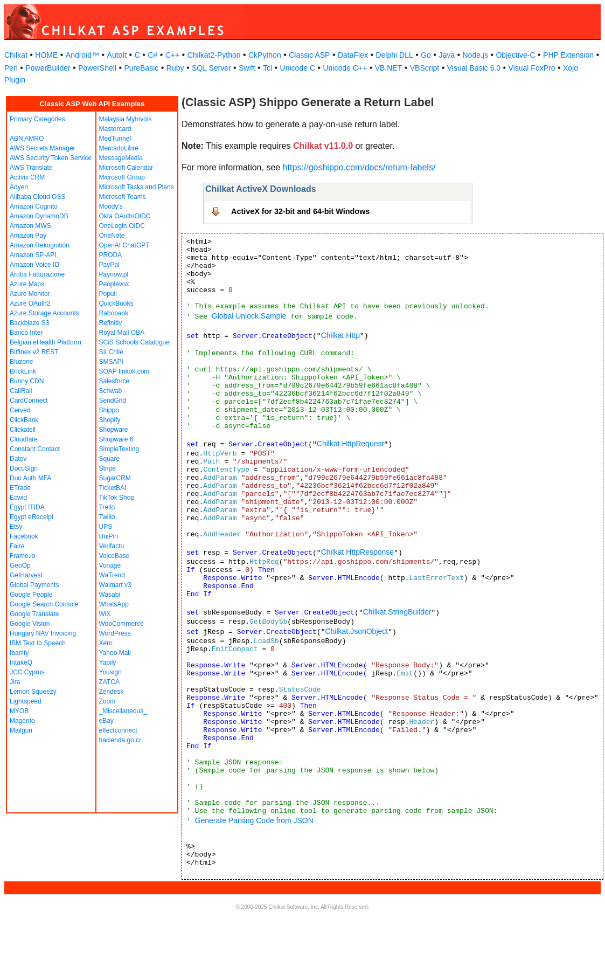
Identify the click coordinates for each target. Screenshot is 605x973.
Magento (22, 720)
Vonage (110, 565)
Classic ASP (309, 55)
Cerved (20, 410)
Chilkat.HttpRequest (350, 443)
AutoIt (117, 55)
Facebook (24, 536)
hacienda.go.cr (120, 740)
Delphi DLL (394, 55)
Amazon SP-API (33, 255)
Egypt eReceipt (31, 517)
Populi (108, 294)
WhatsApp (114, 604)
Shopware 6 (116, 439)
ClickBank (24, 420)
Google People (31, 594)
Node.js (475, 55)
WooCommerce (121, 623)
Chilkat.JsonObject (356, 631)
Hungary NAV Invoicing (43, 633)
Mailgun (21, 730)
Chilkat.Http (340, 335)
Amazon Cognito (34, 206)
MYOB (19, 711)
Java (447, 55)
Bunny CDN (27, 381)
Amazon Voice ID (34, 264)
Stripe (107, 468)
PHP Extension (568, 55)
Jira (15, 682)
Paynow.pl (114, 274)
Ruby (175, 68)
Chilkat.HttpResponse (357, 552)
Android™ (82, 55)
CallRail (21, 391)
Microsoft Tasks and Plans (136, 187)
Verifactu (111, 546)
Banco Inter (26, 332)
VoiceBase (114, 556)
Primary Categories (37, 119)
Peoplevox (114, 284)
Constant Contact (35, 449)
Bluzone (21, 361)
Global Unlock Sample (249, 316)
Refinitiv (110, 323)
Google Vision (30, 623)
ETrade (20, 488)
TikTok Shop (117, 497)
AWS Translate (31, 167)
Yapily (107, 662)
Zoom (107, 701)
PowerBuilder (47, 68)
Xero (106, 643)
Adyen (19, 187)
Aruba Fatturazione (37, 274)
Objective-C (515, 55)
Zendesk (111, 691)
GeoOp (20, 565)
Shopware (113, 429)
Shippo (109, 410)
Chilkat (15, 55)
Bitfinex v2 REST (34, 352)
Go (426, 55)
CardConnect (29, 400)
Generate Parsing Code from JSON (254, 820)
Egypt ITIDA (27, 507)
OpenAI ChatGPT (124, 245)
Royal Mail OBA (122, 332)
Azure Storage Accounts (44, 313)
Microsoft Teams (122, 197)
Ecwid (18, 497)
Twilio (107, 517)
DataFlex (353, 55)
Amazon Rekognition (39, 245)
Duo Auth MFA (30, 478)
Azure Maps (27, 284)
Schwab (110, 391)
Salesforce (114, 381)
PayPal (109, 264)
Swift (247, 68)
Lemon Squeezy (33, 691)
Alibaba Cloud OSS (37, 197)
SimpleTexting (119, 449)
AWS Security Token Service (51, 158)
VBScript (424, 68)
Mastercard (115, 129)
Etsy (16, 526)
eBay (106, 720)
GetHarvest (26, 575)
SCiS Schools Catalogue (134, 342)
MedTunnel (115, 138)
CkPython (264, 55)
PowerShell (97, 68)
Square (109, 459)
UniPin (108, 536)
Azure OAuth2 (30, 303)
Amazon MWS (30, 226)
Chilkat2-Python (214, 55)
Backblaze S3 (29, 323)
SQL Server (211, 68)
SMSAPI (111, 361)
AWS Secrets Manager (42, 148)
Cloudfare (24, 439)
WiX (105, 614)
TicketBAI (113, 488)
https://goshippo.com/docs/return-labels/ (359, 167)
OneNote (112, 235)
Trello (107, 507)
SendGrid (113, 400)
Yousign (110, 672)
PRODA (110, 255)
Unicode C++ (345, 68)
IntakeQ (21, 662)
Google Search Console (44, 604)
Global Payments (34, 585)
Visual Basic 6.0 (473, 68)
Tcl (267, 68)
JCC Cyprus (27, 672)
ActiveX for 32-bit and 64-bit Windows (300, 211)
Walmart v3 (115, 585)
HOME (46, 55)
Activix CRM (27, 177)
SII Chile (111, 352)
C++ (172, 55)
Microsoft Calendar (126, 167)
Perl (11, 68)
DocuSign (24, 468)
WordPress (115, 633)
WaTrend (112, 575)
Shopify (110, 420)
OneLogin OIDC (122, 226)
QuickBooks (116, 303)
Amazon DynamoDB (39, 216)
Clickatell (23, 429)
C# (152, 55)
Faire (17, 546)
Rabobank (114, 313)
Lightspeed (25, 701)
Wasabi (110, 594)
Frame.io (22, 556)
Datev (18, 459)
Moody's (111, 206)
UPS (106, 526)
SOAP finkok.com (124, 371)
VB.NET (388, 68)
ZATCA (109, 682)
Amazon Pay (28, 235)
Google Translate (34, 614)
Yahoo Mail (115, 653)
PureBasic (141, 68)
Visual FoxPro (532, 68)
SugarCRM (115, 478)
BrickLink (23, 371)
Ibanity (19, 653)
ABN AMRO (27, 138)
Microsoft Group (122, 177)
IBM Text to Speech (38, 643)
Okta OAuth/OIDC (125, 216)
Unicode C (297, 68)
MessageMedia (121, 158)
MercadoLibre (118, 148)
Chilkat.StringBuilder (397, 612)
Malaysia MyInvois (125, 119)
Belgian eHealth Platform (45, 342)
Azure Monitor (30, 294)
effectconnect (118, 730)
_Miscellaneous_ (123, 711)
